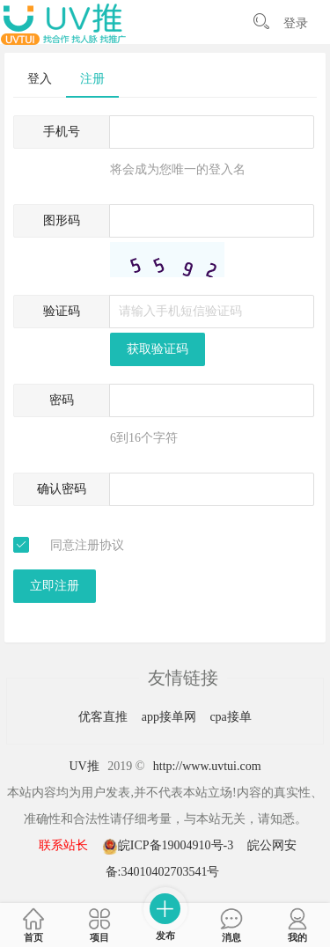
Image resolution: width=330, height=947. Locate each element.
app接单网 (171, 716)
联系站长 (63, 845)
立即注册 (54, 585)
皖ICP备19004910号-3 (169, 845)
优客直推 (104, 716)
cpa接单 (230, 716)
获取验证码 (157, 349)
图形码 (61, 220)
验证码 (61, 311)
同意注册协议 (87, 545)
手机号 (61, 131)
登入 (39, 78)
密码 (61, 400)
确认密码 (61, 489)
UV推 (84, 766)
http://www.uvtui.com (207, 766)
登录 (295, 23)
